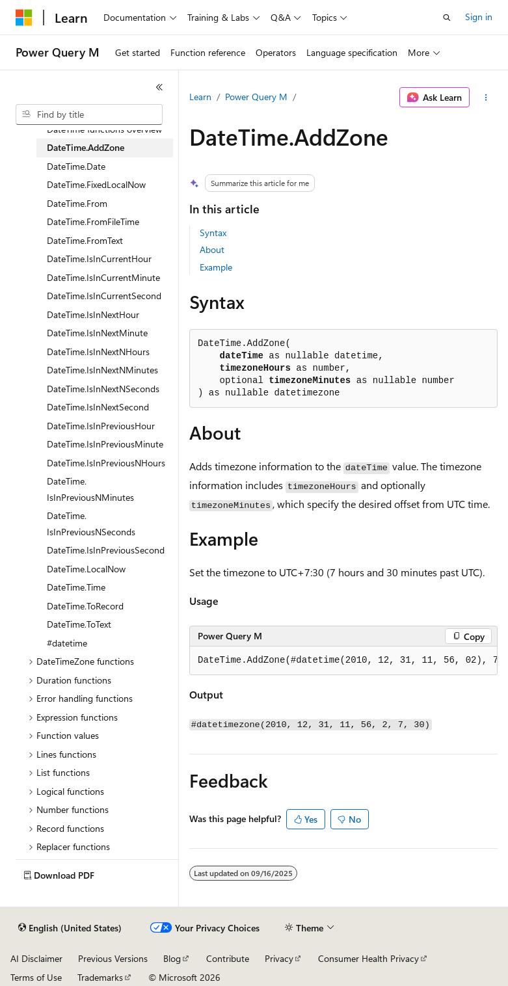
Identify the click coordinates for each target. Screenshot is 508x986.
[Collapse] (159, 87)
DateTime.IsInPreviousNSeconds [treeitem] (91, 523)
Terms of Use (36, 977)
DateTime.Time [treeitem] (76, 587)
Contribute (227, 958)
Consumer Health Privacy (368, 958)
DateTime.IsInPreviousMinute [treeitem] (105, 444)
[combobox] (89, 114)
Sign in (478, 16)
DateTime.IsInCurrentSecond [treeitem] (104, 295)
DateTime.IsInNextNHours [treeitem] (98, 351)
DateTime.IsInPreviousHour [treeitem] (101, 426)
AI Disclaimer (36, 958)
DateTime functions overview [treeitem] (104, 129)
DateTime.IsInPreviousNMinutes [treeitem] (90, 489)
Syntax (213, 232)
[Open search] (447, 17)
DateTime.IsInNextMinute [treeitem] (97, 332)
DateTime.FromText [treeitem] (85, 240)
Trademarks (100, 977)
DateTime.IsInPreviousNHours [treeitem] (106, 463)
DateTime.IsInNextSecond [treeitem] (98, 407)
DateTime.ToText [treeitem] (79, 624)
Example (216, 267)
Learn (200, 96)
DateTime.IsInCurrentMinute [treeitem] (103, 277)
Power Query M (256, 96)
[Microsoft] (24, 17)
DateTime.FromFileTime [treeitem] (93, 221)
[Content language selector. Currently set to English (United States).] (69, 928)
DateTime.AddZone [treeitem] (85, 147)
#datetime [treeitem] (67, 643)
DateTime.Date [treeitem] (76, 166)
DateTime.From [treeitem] (77, 203)
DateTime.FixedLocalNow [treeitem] (96, 184)
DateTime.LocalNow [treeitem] (86, 569)
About (212, 249)
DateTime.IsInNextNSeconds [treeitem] (103, 388)
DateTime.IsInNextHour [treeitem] (93, 314)
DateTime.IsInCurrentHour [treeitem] (99, 258)
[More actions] (486, 97)
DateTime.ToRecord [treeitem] (85, 606)
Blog (172, 958)
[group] (343, 660)
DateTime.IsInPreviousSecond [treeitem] (106, 550)
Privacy (279, 958)
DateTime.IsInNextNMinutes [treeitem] (102, 370)
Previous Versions (113, 958)
